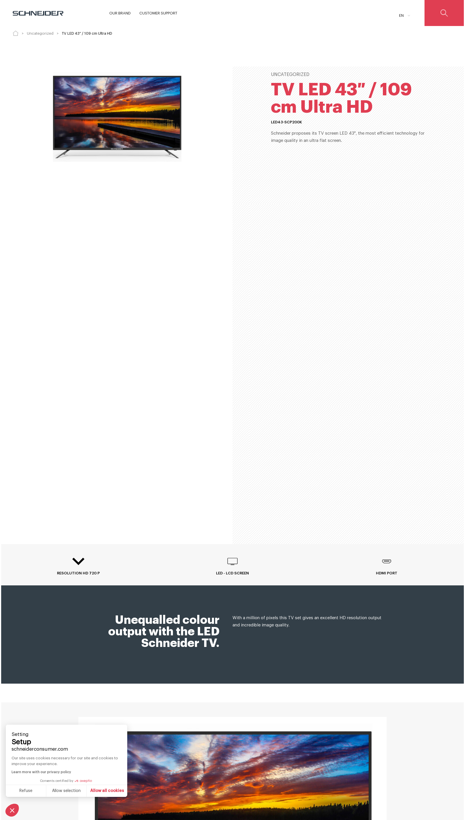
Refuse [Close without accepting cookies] (25, 791)
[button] (12, 810)
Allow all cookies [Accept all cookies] (107, 791)
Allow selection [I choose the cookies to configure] (66, 791)
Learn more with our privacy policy (41, 772)
